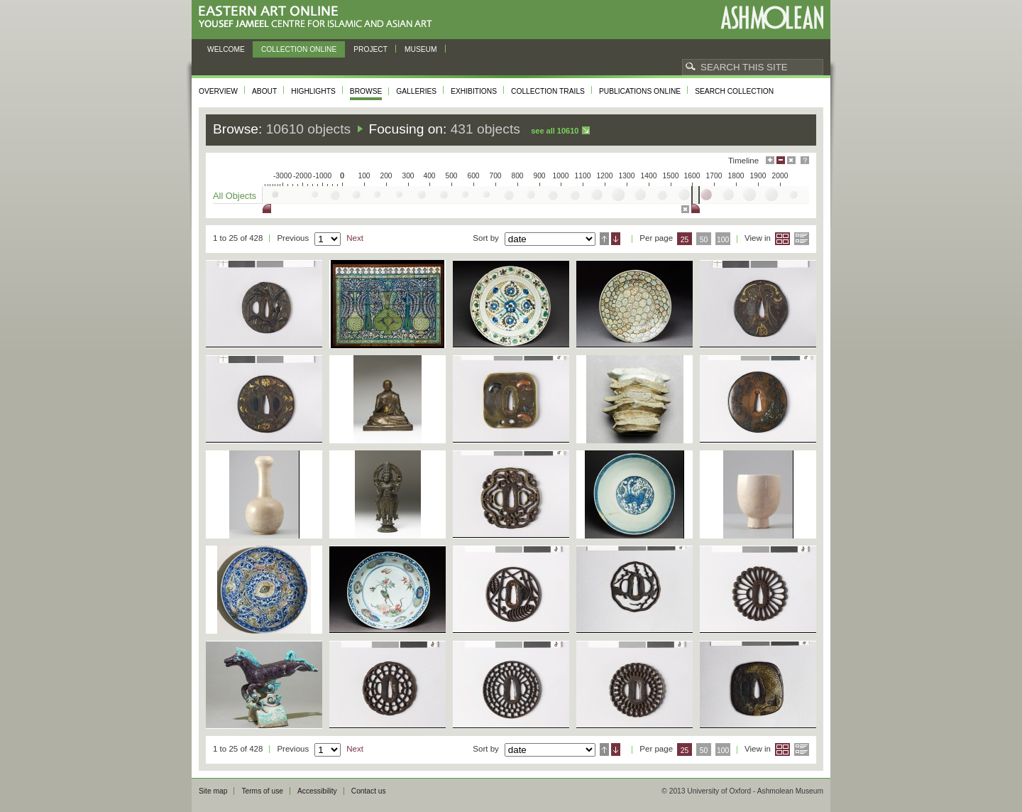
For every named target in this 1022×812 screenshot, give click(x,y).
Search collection (734, 91)
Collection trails (548, 91)
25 (685, 240)
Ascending (604, 238)
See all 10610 (554, 130)
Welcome (226, 49)
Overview (218, 91)
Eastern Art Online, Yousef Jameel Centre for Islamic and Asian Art (319, 17)
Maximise (770, 160)
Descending (615, 238)
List (801, 238)
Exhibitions (474, 91)
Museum (421, 49)
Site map (213, 791)
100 (723, 240)
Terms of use (262, 791)
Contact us (368, 791)
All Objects (234, 195)
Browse (366, 91)
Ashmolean (771, 17)
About (264, 91)
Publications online (640, 91)
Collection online (298, 49)
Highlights (313, 91)
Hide (791, 160)
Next (354, 238)
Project (370, 49)
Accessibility (317, 791)
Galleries (416, 91)
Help (805, 160)
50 (704, 240)
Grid (782, 238)
